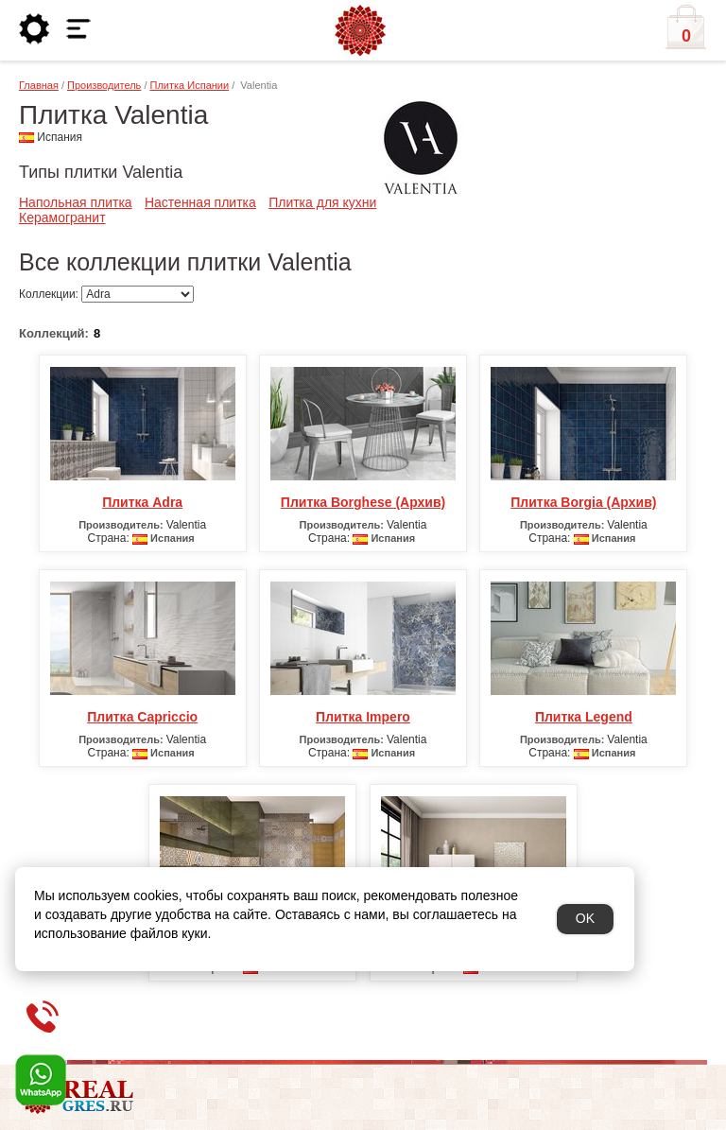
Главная (39, 85)
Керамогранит (62, 217)
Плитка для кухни (322, 202)
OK (585, 918)
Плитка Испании (190, 85)
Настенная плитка (200, 202)
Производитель (104, 85)
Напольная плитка (75, 202)
